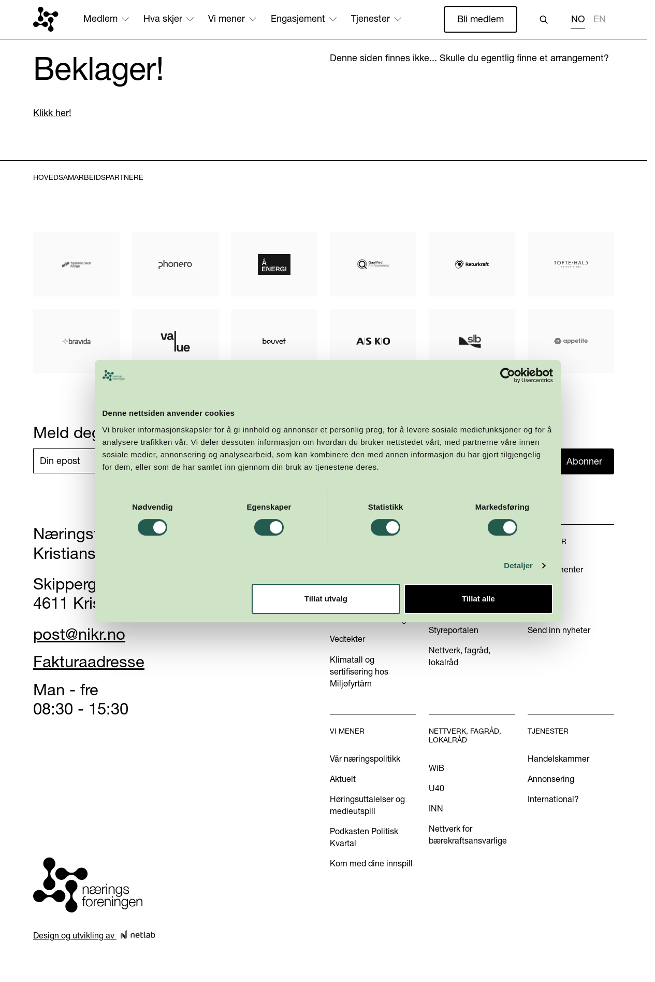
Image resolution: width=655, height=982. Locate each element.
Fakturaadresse (88, 661)
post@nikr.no (79, 634)
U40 (436, 788)
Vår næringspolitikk (365, 758)
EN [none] (599, 19)
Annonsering (551, 779)
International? (553, 799)
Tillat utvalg (325, 620)
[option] (599, 20)
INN (436, 808)
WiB (436, 768)
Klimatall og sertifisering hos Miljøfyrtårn (359, 671)
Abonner (584, 461)
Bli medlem (480, 19)
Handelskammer (558, 758)
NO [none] (578, 19)
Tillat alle (481, 620)
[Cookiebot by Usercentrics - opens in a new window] (512, 397)
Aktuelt (343, 779)
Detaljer (522, 588)
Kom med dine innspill (371, 863)
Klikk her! (52, 113)
